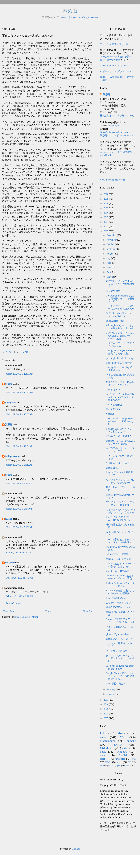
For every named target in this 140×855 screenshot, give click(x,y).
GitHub (63, 17)
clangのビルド (113, 389)
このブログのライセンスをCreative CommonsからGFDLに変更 (120, 336)
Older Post (88, 611)
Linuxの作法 (112, 467)
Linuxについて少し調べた (119, 639)
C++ (103, 733)
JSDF (107, 762)
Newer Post (8, 611)
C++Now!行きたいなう (118, 463)
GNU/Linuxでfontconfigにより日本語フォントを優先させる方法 (120, 298)
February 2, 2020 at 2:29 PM (19, 596)
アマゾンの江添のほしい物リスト (118, 44)
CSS (129, 762)
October (111, 244)
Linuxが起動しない (116, 598)
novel (110, 765)
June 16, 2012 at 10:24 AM (18, 552)
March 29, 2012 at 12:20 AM (19, 392)
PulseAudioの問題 (115, 321)
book (103, 751)
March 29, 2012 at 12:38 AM (19, 414)
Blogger (75, 848)
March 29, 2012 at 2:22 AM (19, 483)
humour (131, 740)
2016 (106, 212)
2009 (106, 709)
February (111, 689)
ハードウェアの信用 (116, 651)
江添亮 (8, 384)
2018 (106, 203)
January (111, 694)
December (112, 235)
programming (107, 740)
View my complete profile (112, 179)
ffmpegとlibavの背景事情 (119, 362)
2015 (106, 217)
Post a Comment (14, 603)
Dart (102, 765)
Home (48, 611)
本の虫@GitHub (76, 17)
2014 (106, 222)
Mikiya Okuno (12, 456)
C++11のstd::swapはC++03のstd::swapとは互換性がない (120, 421)
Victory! (110, 413)
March (110, 276)
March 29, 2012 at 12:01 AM (19, 374)
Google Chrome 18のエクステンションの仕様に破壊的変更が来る (120, 676)
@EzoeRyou (92, 17)
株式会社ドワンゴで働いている (116, 115)
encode (118, 762)
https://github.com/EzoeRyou (114, 132)
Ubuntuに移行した (115, 409)
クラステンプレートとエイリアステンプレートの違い (120, 658)
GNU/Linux (107, 748)
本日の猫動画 (113, 291)
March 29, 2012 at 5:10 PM (19, 527)
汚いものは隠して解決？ (119, 436)
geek (119, 765)
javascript (120, 759)
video (125, 748)
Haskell (127, 766)
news (103, 737)
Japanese (104, 759)
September (112, 249)
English (123, 755)
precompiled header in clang (119, 358)
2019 (106, 199)
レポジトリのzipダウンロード (115, 71)
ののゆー (10, 562)
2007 (106, 718)
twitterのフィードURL (117, 554)
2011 (106, 699)
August (110, 253)
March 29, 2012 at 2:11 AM (19, 465)
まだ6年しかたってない (118, 602)
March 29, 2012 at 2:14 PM (19, 508)
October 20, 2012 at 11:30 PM (20, 578)
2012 (106, 231)
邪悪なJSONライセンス (118, 607)
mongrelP (10, 402)
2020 (106, 194)
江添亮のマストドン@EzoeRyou (116, 135)
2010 (106, 704)
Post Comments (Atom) (26, 617)
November (112, 239)
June (109, 263)
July (109, 258)
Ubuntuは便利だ (114, 404)
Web (122, 737)
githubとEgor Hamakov (117, 634)
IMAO (25, 352)
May (109, 267)
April (109, 272)
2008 (106, 713)
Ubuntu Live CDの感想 (117, 571)
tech (134, 759)
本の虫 (70, 11)
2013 (106, 226)
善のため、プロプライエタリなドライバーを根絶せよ (120, 283)
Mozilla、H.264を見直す (118, 559)
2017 (106, 208)
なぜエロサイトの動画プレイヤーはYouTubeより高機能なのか (120, 397)
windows (122, 751)
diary (122, 733)
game (103, 755)
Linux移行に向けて (116, 683)
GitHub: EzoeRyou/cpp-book (114, 65)
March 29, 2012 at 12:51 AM (19, 446)
